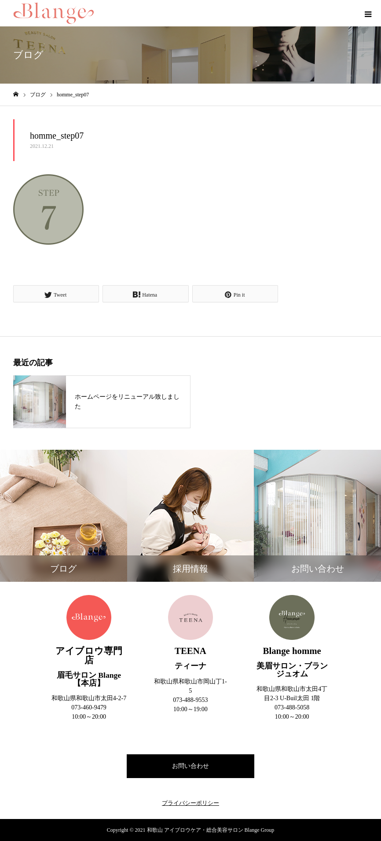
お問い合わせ (190, 766)
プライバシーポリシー (190, 803)
